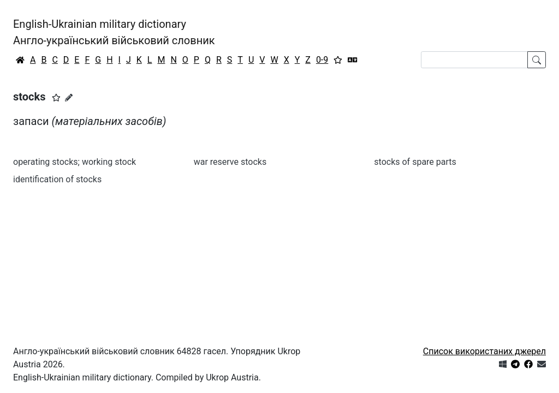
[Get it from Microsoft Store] (503, 364)
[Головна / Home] (20, 60)
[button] (56, 98)
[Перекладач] (352, 60)
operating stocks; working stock (74, 162)
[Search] (474, 59)
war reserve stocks (230, 162)
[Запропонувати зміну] (69, 97)
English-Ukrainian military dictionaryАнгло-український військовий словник (114, 32)
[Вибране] (338, 60)
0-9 (322, 60)
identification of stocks (57, 179)
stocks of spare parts (415, 162)
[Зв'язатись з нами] (541, 364)
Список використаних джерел (484, 351)
